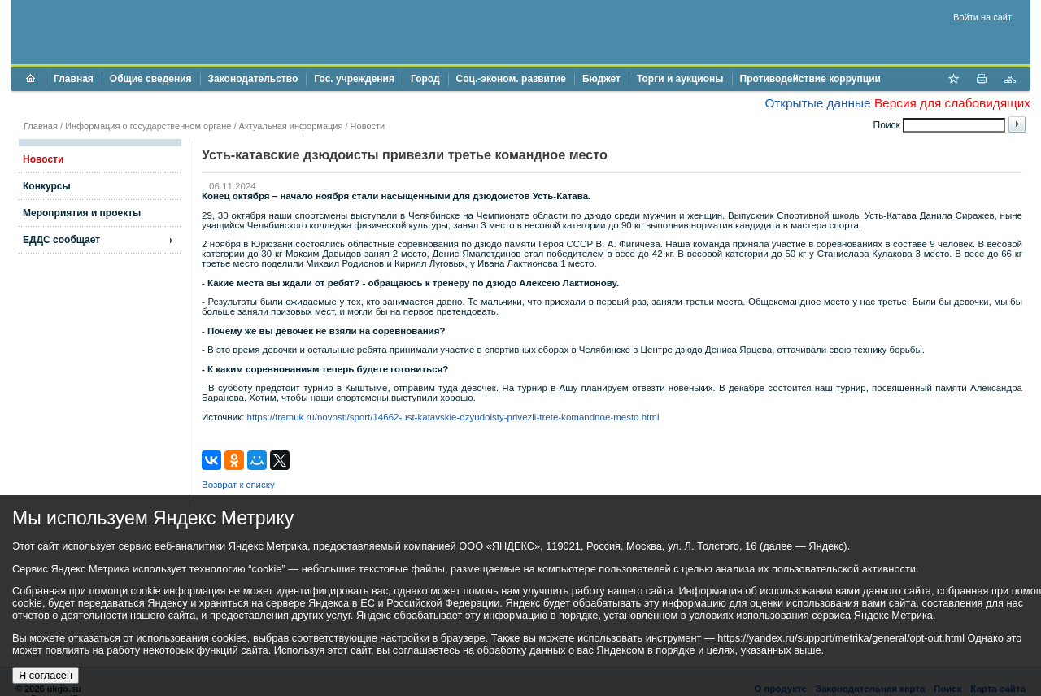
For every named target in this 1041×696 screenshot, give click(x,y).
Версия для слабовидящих (952, 103)
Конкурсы (47, 186)
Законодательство (253, 79)
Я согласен (45, 675)
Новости (368, 126)
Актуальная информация (291, 126)
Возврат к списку (238, 484)
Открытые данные (817, 103)
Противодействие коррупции (810, 79)
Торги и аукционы (680, 79)
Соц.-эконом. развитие (511, 79)
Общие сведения (151, 79)
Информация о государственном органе (148, 126)
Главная (74, 79)
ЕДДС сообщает (61, 240)
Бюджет (601, 79)
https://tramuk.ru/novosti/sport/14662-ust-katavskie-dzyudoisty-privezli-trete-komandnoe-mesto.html (453, 417)
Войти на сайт (982, 17)
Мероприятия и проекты (82, 213)
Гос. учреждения (354, 79)
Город (425, 79)
